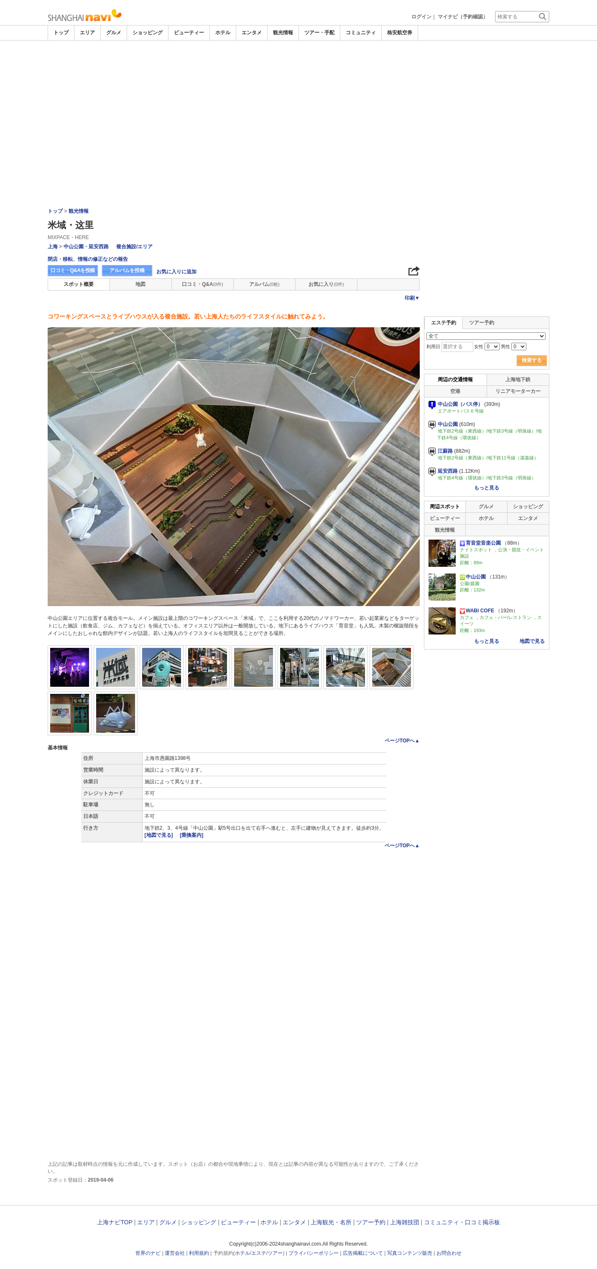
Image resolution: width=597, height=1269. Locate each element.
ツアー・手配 (319, 33)
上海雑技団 (404, 1222)
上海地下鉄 (518, 379)
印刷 (412, 298)
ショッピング (148, 33)
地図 (140, 284)
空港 (455, 391)
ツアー (275, 1253)
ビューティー (189, 33)
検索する (532, 360)
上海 (53, 247)
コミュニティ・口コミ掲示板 (462, 1222)
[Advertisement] (298, 63)
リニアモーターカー (518, 391)
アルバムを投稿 (127, 270)
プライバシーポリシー (313, 1253)
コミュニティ (361, 33)
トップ (61, 33)
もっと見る (486, 488)
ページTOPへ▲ (402, 741)
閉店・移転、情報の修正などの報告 (88, 259)
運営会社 (175, 1253)
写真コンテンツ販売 (409, 1253)
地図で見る (532, 641)
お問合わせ (449, 1253)
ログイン (421, 17)
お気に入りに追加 (176, 272)
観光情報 (283, 33)
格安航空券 (399, 33)
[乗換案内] (191, 835)
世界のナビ (148, 1253)
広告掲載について (363, 1253)
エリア (87, 33)
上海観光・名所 (331, 1222)
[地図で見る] (159, 835)
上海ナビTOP (114, 1222)
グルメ (113, 33)
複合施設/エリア (134, 247)
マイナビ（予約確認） (463, 17)
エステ (258, 1253)
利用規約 (199, 1253)
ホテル (222, 33)
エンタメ (252, 33)
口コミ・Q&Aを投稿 (73, 270)
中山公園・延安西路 (86, 247)
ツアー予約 (481, 323)
